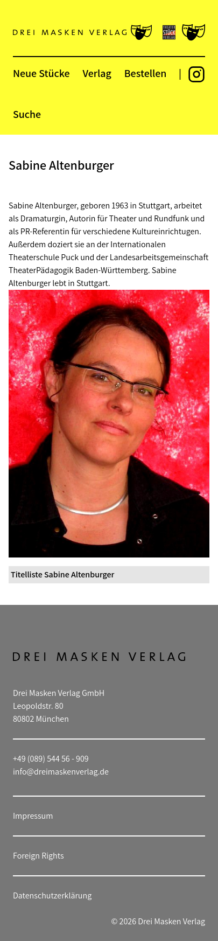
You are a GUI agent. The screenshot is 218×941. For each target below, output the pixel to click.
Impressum (33, 815)
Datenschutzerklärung (52, 895)
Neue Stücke (41, 73)
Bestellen (145, 73)
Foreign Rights (38, 855)
